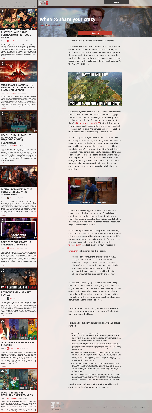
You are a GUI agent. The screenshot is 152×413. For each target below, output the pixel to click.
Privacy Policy (104, 407)
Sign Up (95, 33)
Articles (80, 407)
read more (4, 58)
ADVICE (25, 2)
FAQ (149, 407)
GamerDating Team (14, 41)
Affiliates (125, 407)
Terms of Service (115, 407)
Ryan (11, 298)
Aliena (11, 198)
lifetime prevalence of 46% (88, 123)
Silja (47, 25)
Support (142, 407)
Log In (116, 2)
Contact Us (88, 407)
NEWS (11, 2)
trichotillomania (75, 245)
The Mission (134, 407)
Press (96, 407)
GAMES (18, 2)
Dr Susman (73, 251)
